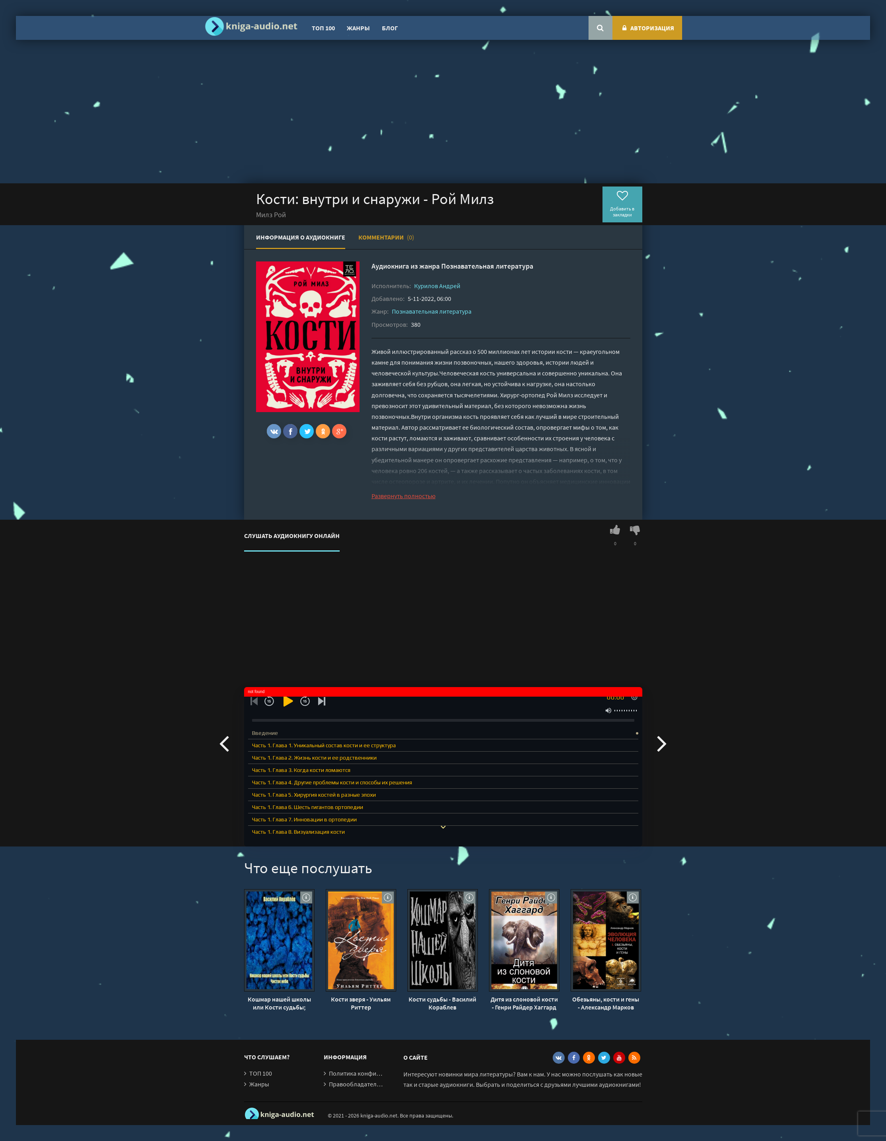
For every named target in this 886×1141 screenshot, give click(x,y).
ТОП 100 (323, 28)
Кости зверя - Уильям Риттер (361, 1003)
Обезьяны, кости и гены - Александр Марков (605, 1003)
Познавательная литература (487, 266)
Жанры (358, 28)
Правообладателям (356, 1084)
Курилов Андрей (437, 286)
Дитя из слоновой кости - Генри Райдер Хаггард (524, 1003)
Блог (390, 28)
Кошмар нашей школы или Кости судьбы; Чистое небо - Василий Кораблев (279, 1003)
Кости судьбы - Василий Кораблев (442, 1003)
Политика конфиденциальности (374, 1073)
